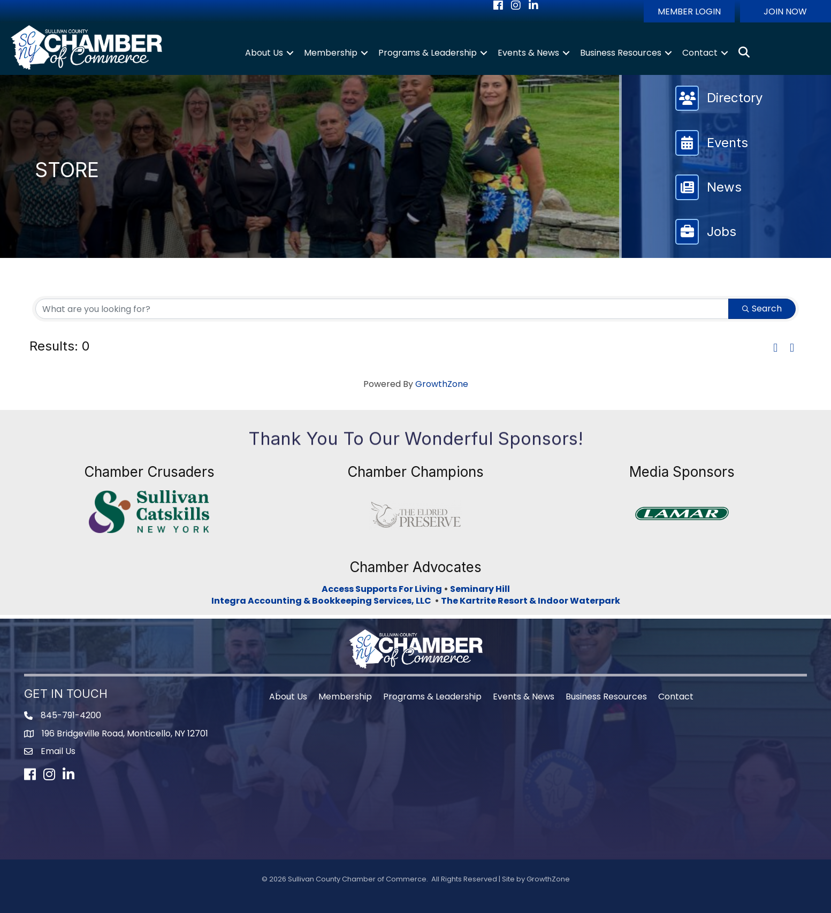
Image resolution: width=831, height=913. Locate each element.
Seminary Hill (480, 589)
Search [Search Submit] (762, 308)
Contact (700, 53)
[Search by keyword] (382, 309)
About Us (264, 53)
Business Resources (620, 53)
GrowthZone (441, 384)
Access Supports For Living (382, 589)
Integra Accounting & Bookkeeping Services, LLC (322, 601)
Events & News (528, 53)
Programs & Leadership (427, 53)
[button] (689, 11)
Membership (330, 53)
